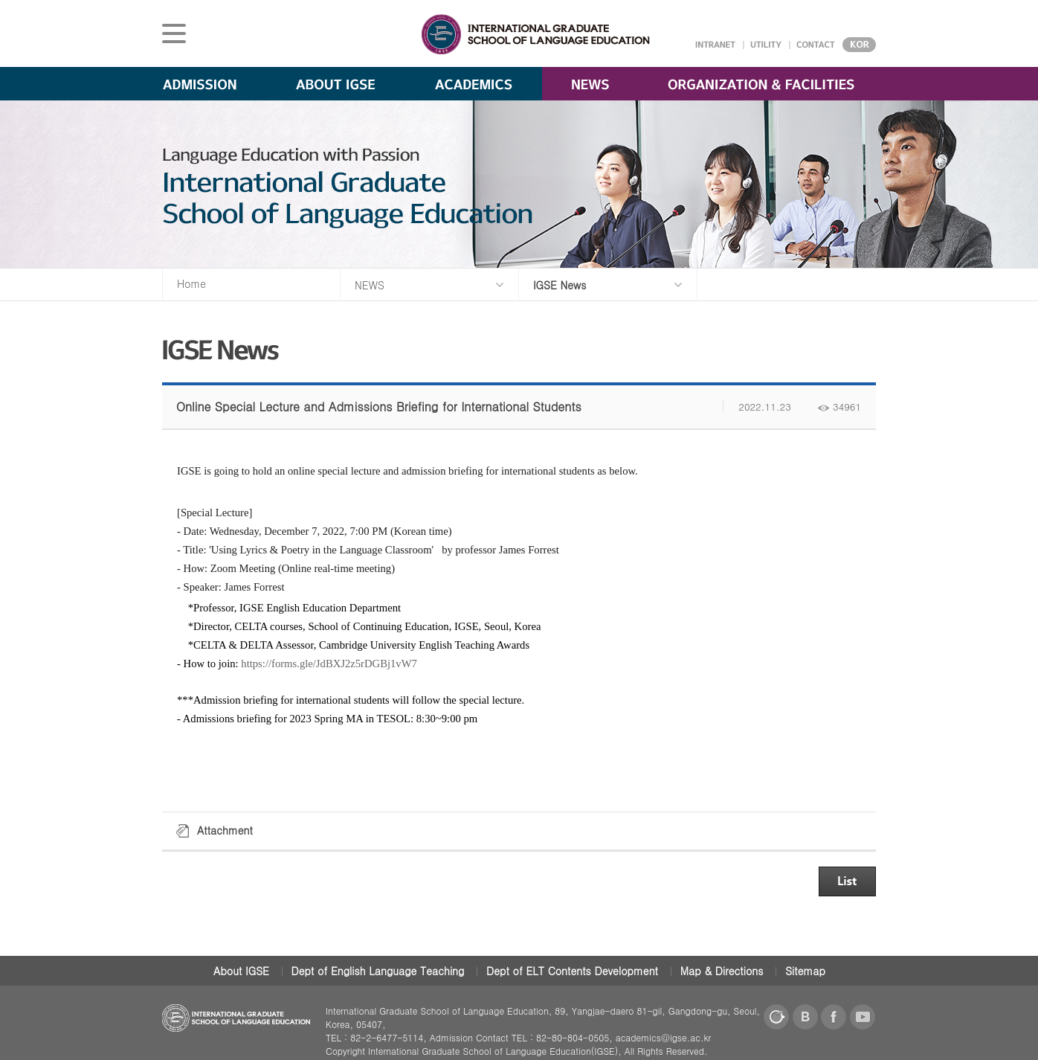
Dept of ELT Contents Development (572, 970)
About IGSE (241, 970)
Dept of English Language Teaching (378, 970)
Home (191, 283)
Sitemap (805, 970)
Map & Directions (722, 970)
